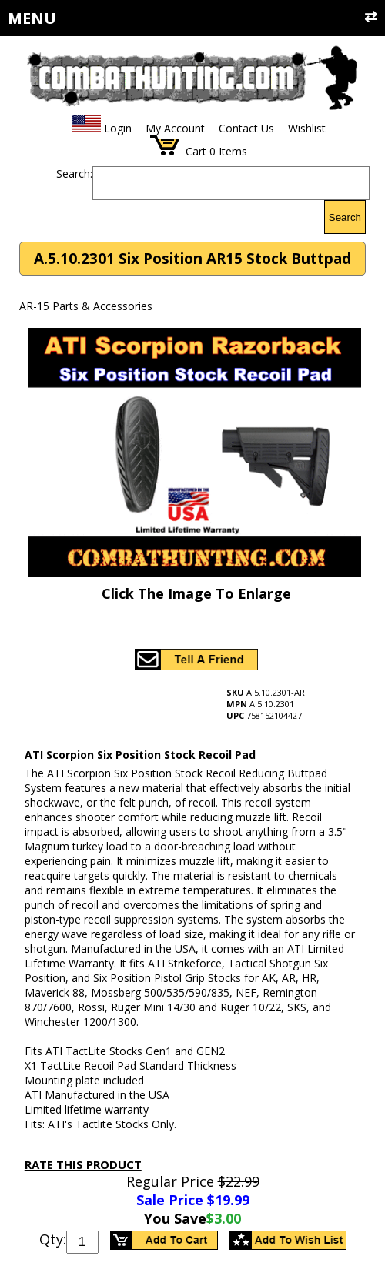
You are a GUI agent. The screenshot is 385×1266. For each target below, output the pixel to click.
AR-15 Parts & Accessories (85, 306)
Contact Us (246, 128)
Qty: (52, 1239)
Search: (74, 173)
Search (345, 217)
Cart (196, 151)
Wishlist (307, 128)
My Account (175, 128)
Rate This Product (83, 1164)
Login (118, 128)
